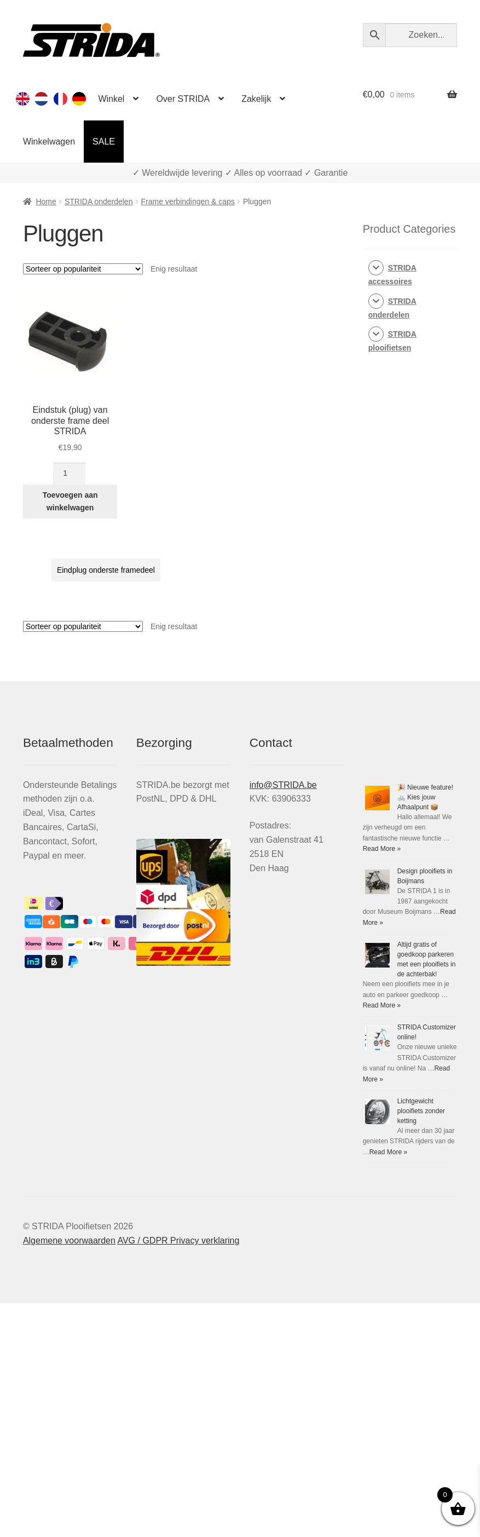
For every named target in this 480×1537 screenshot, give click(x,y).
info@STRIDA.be (283, 785)
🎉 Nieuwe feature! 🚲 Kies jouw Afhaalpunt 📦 (425, 797)
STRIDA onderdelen (99, 201)
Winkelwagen (49, 141)
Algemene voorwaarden (69, 1240)
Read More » (382, 849)
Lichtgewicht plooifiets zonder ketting (421, 1111)
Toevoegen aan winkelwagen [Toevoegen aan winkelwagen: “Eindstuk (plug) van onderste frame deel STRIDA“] (70, 501)
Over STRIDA (183, 98)
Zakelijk (256, 98)
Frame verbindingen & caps (188, 201)
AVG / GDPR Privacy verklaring (178, 1240)
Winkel (111, 98)
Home (46, 201)
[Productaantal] (69, 474)
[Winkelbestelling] (83, 268)
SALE (103, 141)
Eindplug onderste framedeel (106, 570)
